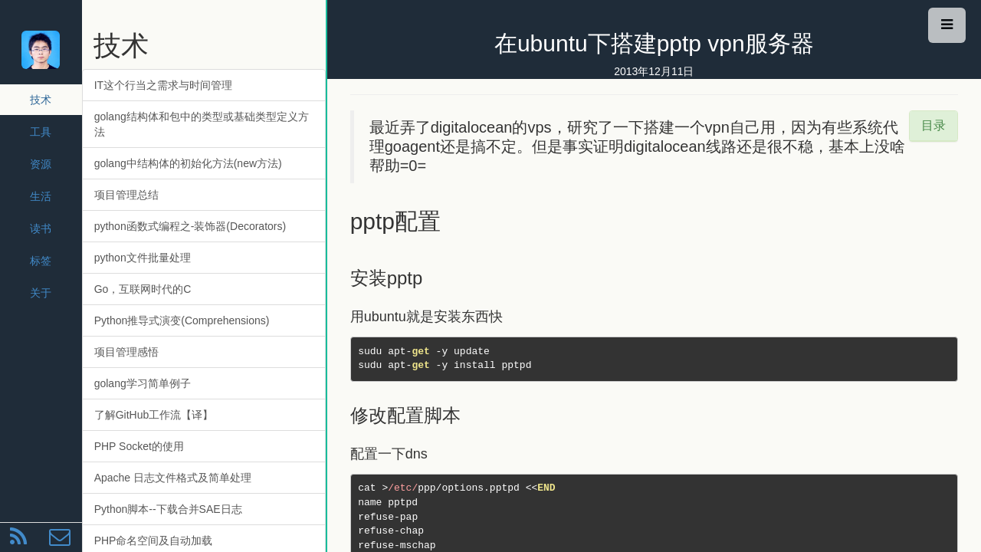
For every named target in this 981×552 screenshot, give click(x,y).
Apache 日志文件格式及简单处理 (172, 478)
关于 (40, 293)
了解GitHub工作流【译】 (154, 415)
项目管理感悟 (126, 352)
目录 (933, 125)
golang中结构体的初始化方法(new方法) (188, 163)
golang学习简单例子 (142, 383)
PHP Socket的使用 (139, 446)
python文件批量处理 (142, 257)
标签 (40, 261)
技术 (40, 100)
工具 (40, 132)
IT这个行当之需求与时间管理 (163, 85)
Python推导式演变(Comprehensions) (182, 320)
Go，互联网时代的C (143, 289)
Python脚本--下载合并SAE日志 (168, 509)
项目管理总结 (126, 195)
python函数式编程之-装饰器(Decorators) (190, 226)
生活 (40, 196)
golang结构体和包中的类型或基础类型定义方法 (201, 124)
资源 (40, 164)
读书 (40, 228)
